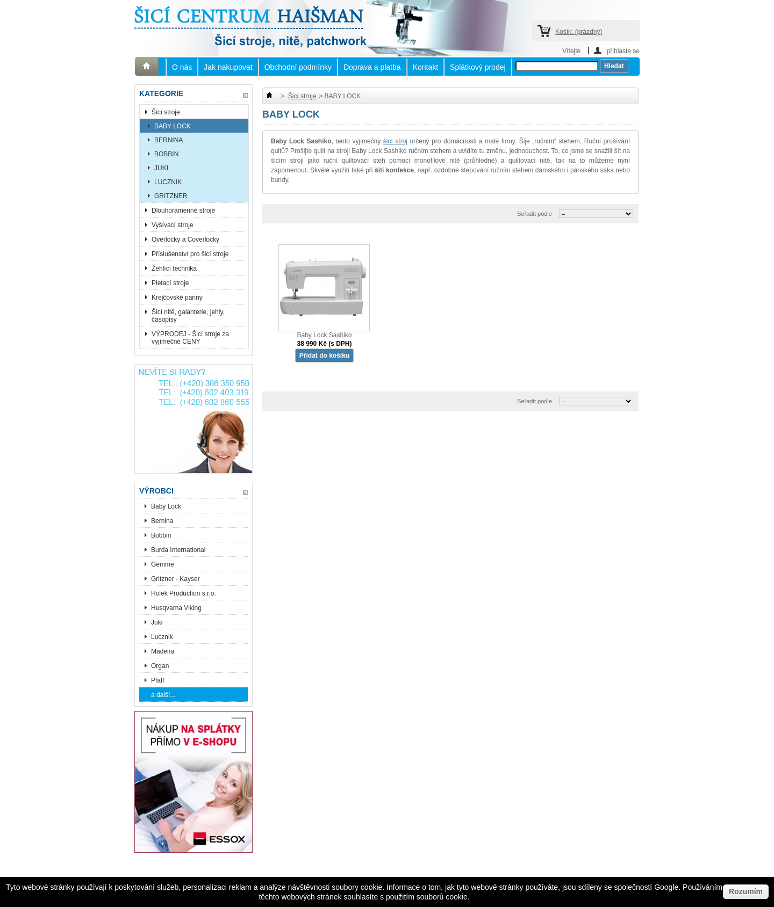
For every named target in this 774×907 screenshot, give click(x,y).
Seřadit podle (534, 214)
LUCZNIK (168, 182)
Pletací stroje (170, 283)
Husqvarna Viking (176, 608)
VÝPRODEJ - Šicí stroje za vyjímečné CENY (190, 337)
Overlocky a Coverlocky (185, 239)
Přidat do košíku (324, 355)
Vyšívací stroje (173, 225)
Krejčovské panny (177, 297)
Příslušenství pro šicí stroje (190, 254)
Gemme (162, 564)
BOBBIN (166, 154)
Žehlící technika (174, 268)
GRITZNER (170, 196)
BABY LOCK (172, 126)
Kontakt (425, 67)
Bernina (162, 521)
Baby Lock (166, 506)
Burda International (179, 550)
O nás (182, 67)
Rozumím (746, 891)
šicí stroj (395, 141)
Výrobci (156, 491)
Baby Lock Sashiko (324, 335)
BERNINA (168, 140)
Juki (156, 622)
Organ (160, 666)
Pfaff (157, 680)
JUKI (161, 168)
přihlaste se (623, 50)
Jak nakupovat (228, 67)
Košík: (578, 31)
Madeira (162, 651)
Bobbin (161, 535)
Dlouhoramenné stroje (183, 210)
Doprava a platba (372, 67)
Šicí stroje (166, 112)
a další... (163, 695)
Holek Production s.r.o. (183, 593)
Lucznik (162, 637)
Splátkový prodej (478, 67)
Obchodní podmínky (298, 67)
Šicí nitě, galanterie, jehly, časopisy (188, 315)
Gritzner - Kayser (175, 579)
